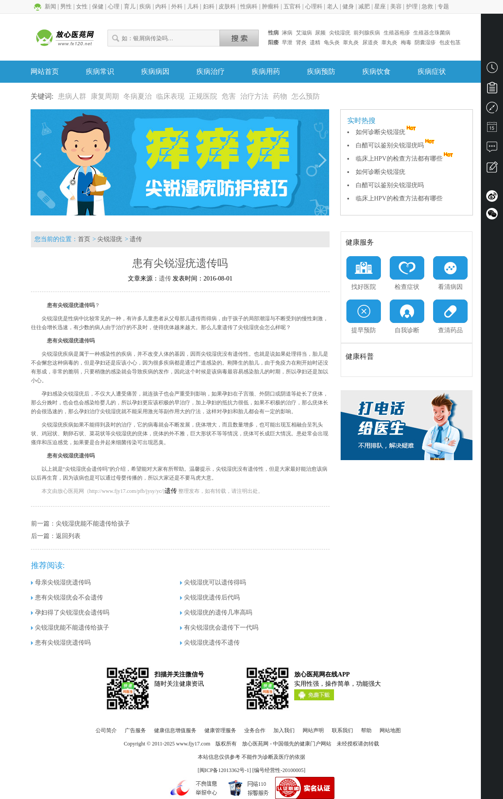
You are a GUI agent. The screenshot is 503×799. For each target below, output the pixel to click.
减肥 (364, 6)
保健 (98, 6)
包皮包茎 (450, 42)
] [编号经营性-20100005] (277, 770)
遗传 (136, 239)
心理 (113, 6)
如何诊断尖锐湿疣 (387, 132)
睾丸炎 (351, 42)
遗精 (315, 42)
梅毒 (406, 42)
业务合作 (254, 730)
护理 (412, 6)
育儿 (129, 6)
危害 (229, 96)
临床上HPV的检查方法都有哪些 (405, 158)
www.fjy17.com (193, 744)
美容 (396, 6)
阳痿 (273, 42)
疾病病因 (155, 71)
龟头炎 (332, 42)
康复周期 (105, 96)
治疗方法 (254, 96)
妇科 (209, 6)
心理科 (314, 6)
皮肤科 (227, 6)
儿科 (193, 6)
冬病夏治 (137, 96)
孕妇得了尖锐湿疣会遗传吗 (70, 612)
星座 (380, 6)
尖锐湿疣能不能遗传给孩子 (93, 523)
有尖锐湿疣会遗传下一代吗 (219, 627)
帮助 (366, 730)
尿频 (320, 33)
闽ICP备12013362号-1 (225, 770)
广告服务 (135, 730)
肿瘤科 (270, 6)
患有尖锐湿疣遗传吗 (61, 642)
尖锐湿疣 (339, 33)
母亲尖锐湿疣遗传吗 (61, 582)
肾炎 (301, 42)
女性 (82, 6)
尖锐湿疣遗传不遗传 (210, 642)
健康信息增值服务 (175, 730)
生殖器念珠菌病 (431, 33)
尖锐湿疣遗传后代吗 (210, 597)
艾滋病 (304, 33)
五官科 (292, 6)
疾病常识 (100, 71)
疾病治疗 (210, 71)
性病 (273, 33)
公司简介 (106, 730)
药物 (280, 96)
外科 (177, 6)
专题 (443, 6)
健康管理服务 (220, 730)
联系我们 (342, 730)
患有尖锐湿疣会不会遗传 (67, 597)
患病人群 (72, 96)
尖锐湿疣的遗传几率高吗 (216, 612)
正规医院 (203, 96)
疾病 (145, 6)
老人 (332, 6)
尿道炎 (370, 42)
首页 (84, 239)
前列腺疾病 (366, 33)
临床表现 (170, 96)
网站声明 (313, 730)
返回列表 (68, 536)
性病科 (248, 6)
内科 (161, 6)
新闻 (50, 6)
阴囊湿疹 (425, 42)
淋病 (287, 33)
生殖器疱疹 (397, 33)
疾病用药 (266, 71)
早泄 (287, 42)
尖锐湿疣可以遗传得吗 (213, 582)
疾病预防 (321, 71)
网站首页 (45, 71)
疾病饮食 (376, 71)
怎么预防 (306, 96)
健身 (348, 6)
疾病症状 (432, 71)
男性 (66, 6)
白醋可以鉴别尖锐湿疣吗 (396, 145)
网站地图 (390, 730)
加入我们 (284, 730)
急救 (427, 6)
